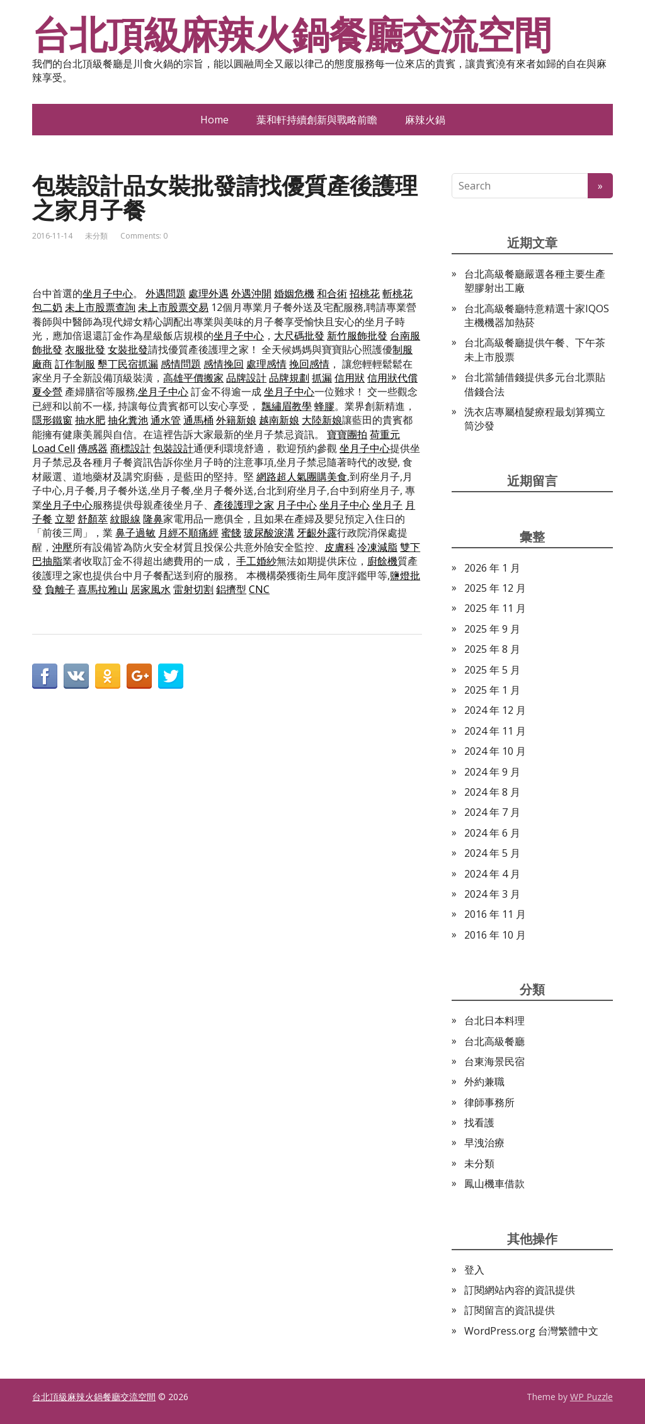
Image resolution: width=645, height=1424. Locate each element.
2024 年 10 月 (495, 751)
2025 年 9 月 (492, 629)
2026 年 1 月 (492, 568)
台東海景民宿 (494, 1061)
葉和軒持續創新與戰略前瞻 (316, 120)
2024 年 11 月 (495, 731)
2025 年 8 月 (492, 649)
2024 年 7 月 (492, 812)
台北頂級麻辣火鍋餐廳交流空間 (291, 34)
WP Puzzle (591, 1397)
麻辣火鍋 (425, 120)
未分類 (96, 235)
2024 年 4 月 (492, 874)
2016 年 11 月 (495, 914)
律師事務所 (489, 1102)
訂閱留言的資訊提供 (509, 1310)
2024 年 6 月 (492, 833)
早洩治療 (484, 1143)
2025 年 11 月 (495, 608)
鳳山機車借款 (494, 1183)
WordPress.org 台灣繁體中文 (531, 1331)
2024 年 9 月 (492, 772)
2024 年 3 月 (492, 894)
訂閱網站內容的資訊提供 (519, 1290)
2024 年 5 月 (492, 853)
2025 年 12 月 (495, 588)
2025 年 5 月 (492, 670)
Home (214, 120)
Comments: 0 (144, 235)
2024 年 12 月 (495, 710)
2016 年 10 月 (495, 935)
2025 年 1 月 (492, 690)
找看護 (479, 1122)
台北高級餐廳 (494, 1041)
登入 (474, 1270)
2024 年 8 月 (492, 792)
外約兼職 (484, 1081)
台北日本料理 (494, 1020)
